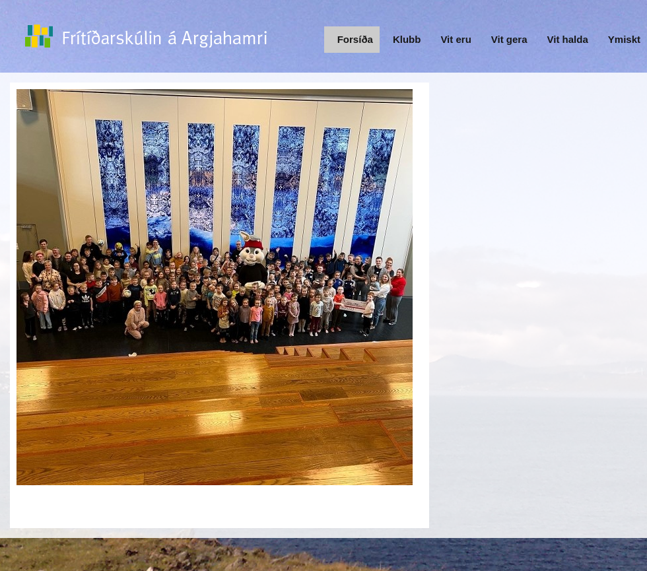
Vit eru (455, 39)
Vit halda (567, 39)
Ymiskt (624, 39)
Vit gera (509, 39)
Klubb (407, 39)
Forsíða (355, 39)
